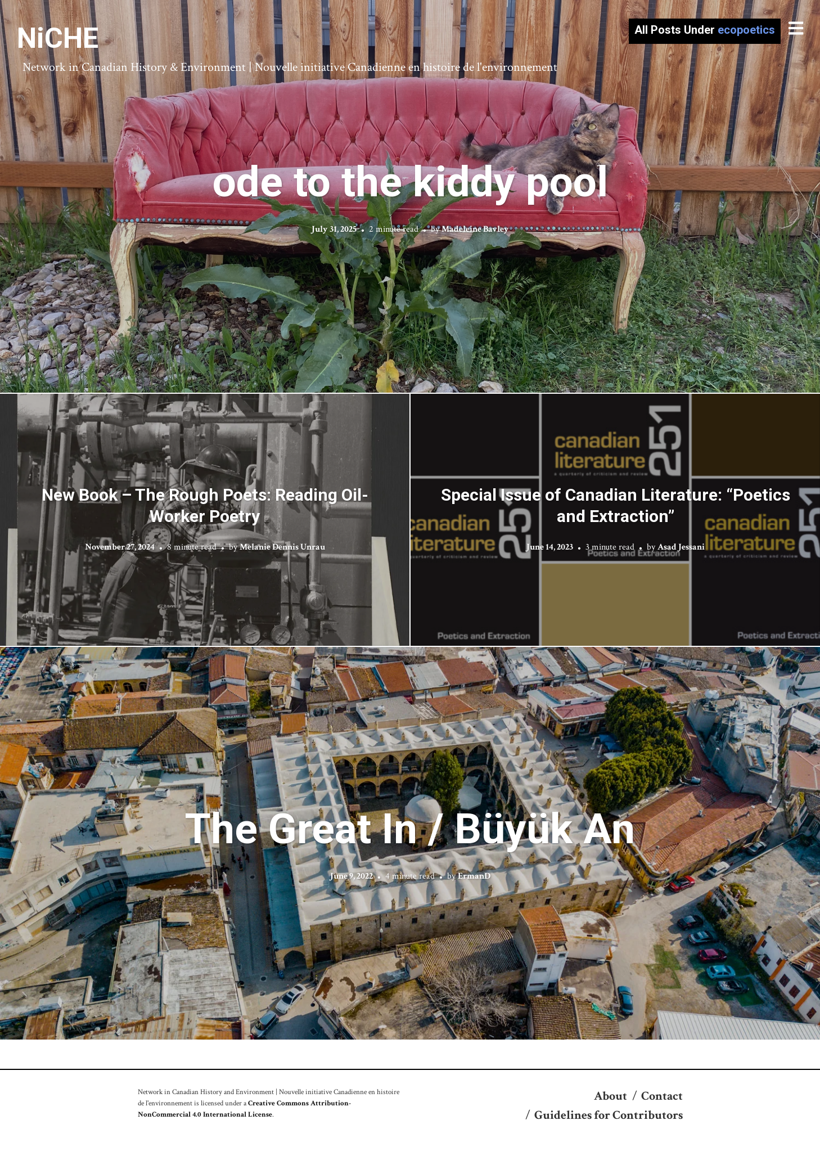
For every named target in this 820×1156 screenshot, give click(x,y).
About (610, 1096)
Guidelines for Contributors (608, 1115)
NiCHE (57, 38)
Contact (662, 1096)
